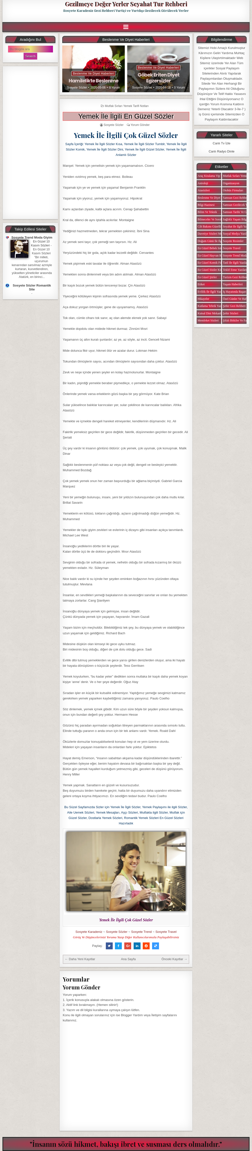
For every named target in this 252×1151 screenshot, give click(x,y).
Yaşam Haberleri (233, 284)
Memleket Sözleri (208, 320)
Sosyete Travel (165, 932)
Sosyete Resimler (233, 241)
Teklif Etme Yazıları (235, 270)
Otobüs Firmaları (233, 190)
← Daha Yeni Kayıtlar (80, 959)
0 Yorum (114, 87)
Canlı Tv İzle (221, 143)
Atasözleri (204, 190)
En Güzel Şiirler (207, 277)
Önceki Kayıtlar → (174, 959)
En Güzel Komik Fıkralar (213, 262)
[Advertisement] (30, 142)
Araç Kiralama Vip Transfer (214, 176)
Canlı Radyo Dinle (222, 151)
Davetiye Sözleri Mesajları (213, 233)
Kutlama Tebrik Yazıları (212, 306)
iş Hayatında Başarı (234, 291)
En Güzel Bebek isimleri (212, 248)
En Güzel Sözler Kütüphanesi (215, 270)
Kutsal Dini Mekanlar (210, 313)
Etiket (201, 284)
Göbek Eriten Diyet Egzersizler (158, 77)
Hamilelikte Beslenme (93, 80)
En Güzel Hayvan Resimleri (214, 255)
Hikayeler (203, 299)
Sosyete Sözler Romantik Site (32, 287)
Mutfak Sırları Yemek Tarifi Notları (127, 106)
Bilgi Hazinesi (206, 205)
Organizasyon (231, 183)
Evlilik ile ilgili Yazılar (211, 291)
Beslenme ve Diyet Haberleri (93, 73)
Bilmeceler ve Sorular (211, 219)
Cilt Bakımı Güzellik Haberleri (216, 226)
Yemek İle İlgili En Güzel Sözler (126, 116)
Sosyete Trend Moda (235, 255)
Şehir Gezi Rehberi (234, 306)
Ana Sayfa (128, 959)
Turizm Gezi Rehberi (235, 277)
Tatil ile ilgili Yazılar (235, 262)
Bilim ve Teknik (207, 212)
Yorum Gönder (140, 125)
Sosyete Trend (141, 932)
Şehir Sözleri (230, 313)
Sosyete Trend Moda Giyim (31, 237)
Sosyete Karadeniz (89, 932)
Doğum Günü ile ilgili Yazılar (215, 241)
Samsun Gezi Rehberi (236, 197)
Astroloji (203, 183)
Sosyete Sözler (77, 87)
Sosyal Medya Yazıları (236, 233)
